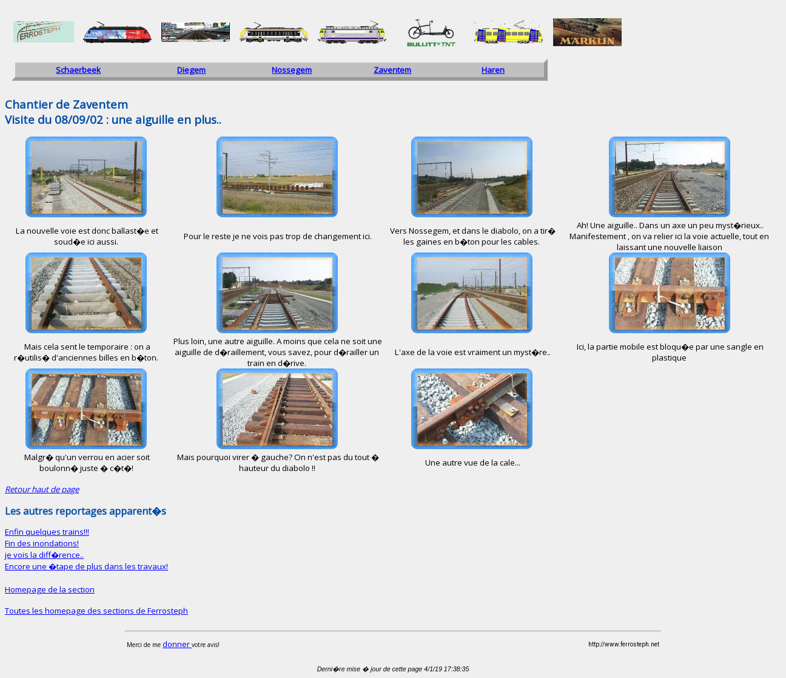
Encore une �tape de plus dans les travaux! (86, 566)
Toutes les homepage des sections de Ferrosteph (96, 610)
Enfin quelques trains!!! (47, 531)
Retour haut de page (42, 489)
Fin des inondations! (42, 543)
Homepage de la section (50, 589)
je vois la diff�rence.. (44, 554)
